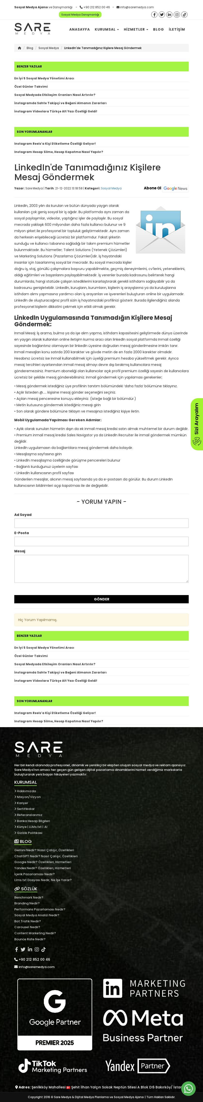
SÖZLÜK (25, 889)
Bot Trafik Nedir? (27, 921)
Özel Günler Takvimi (31, 86)
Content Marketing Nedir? (35, 933)
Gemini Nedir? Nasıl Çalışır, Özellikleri (44, 850)
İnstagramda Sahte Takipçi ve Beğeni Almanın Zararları (60, 103)
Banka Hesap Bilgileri (32, 821)
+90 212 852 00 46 (96, 7)
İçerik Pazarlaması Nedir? (34, 874)
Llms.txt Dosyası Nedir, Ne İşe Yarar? (43, 880)
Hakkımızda (25, 791)
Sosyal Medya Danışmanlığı (80, 15)
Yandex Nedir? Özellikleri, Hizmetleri (42, 868)
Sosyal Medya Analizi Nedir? (36, 915)
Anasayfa (79, 29)
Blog (158, 29)
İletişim (177, 29)
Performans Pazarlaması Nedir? (39, 909)
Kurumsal (107, 29)
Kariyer (21, 803)
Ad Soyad (22, 514)
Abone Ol (166, 188)
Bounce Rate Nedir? (30, 939)
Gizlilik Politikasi (28, 833)
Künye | (21, 826)
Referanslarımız (28, 815)
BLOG (23, 841)
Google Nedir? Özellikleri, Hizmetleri (42, 862)
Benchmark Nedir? (28, 897)
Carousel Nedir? (27, 927)
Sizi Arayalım (196, 424)
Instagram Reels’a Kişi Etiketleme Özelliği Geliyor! (55, 144)
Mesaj (19, 551)
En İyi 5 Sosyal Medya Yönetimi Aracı (44, 78)
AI (45, 826)
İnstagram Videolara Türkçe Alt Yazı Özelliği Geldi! (55, 111)
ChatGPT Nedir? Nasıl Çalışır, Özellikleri (46, 856)
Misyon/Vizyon (27, 797)
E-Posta (21, 532)
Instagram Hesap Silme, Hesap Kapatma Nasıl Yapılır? (58, 152)
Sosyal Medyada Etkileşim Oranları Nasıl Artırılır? (54, 95)
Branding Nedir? (27, 903)
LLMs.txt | (36, 826)
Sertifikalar (24, 809)
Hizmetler (136, 29)
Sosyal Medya (49, 48)
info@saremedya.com (137, 7)
